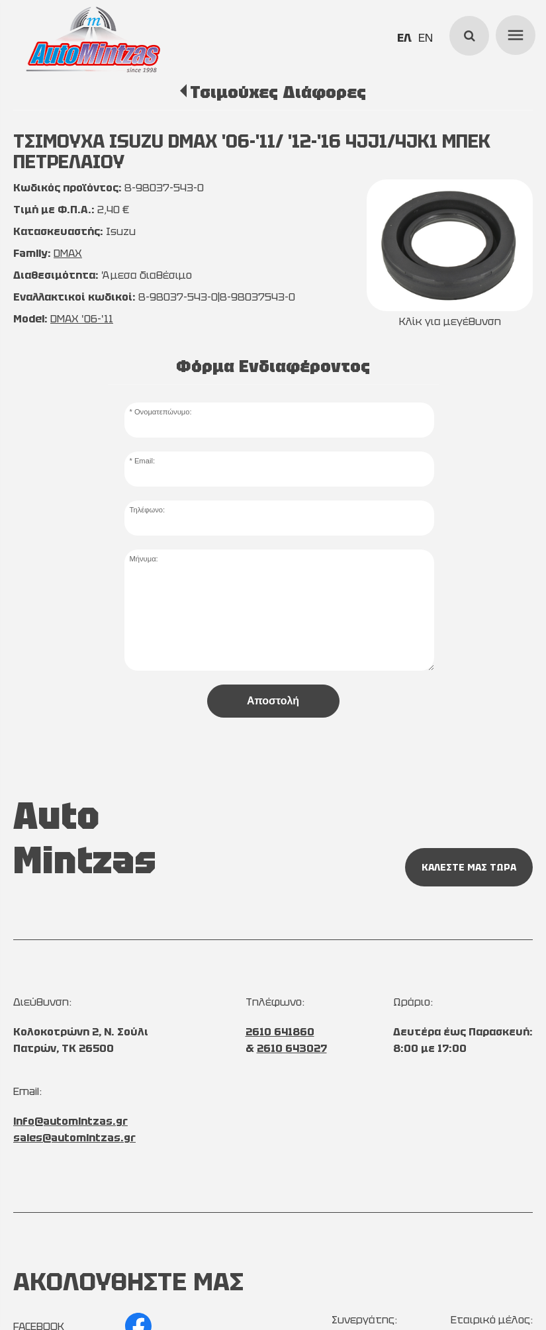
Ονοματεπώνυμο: (163, 412)
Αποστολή (273, 700)
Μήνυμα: (143, 559)
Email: (144, 461)
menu (514, 33)
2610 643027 (292, 1048)
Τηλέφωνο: (147, 510)
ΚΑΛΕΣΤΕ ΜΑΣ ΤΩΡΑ (469, 867)
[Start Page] (93, 40)
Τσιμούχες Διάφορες (278, 92)
